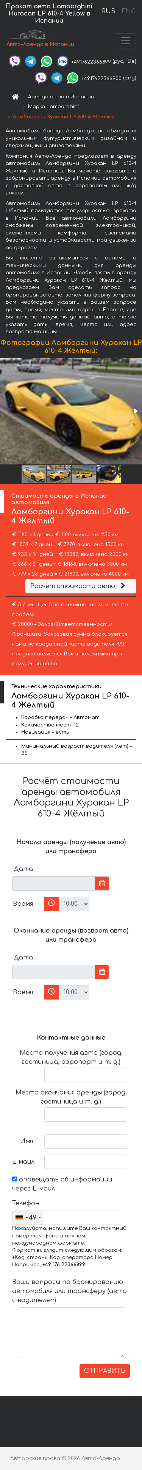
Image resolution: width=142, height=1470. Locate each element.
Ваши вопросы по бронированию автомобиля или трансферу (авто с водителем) (69, 1291)
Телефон (25, 1203)
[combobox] (27, 1218)
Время (23, 903)
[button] (135, 411)
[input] (53, 883)
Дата (23, 869)
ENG (128, 11)
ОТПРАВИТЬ (104, 1371)
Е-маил (23, 1161)
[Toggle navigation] (125, 40)
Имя (26, 1141)
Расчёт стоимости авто (78, 586)
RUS (108, 11)
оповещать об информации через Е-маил (62, 1184)
